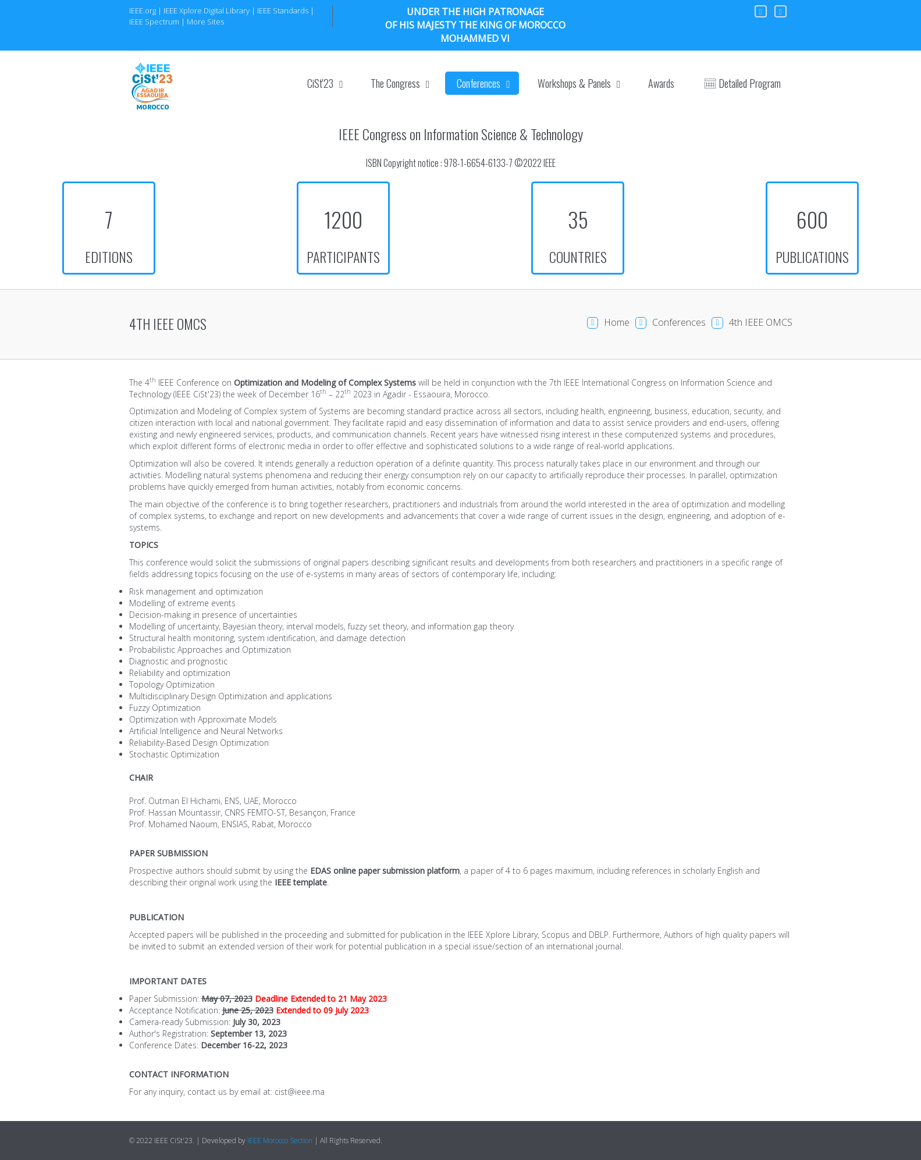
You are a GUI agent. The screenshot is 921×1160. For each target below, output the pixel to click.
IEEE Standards (282, 10)
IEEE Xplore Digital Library (206, 10)
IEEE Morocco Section (279, 1140)
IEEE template (301, 882)
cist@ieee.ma (300, 1091)
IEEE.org (142, 10)
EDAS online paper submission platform (385, 870)
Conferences (679, 322)
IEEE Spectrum (154, 21)
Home (617, 322)
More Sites (205, 21)
